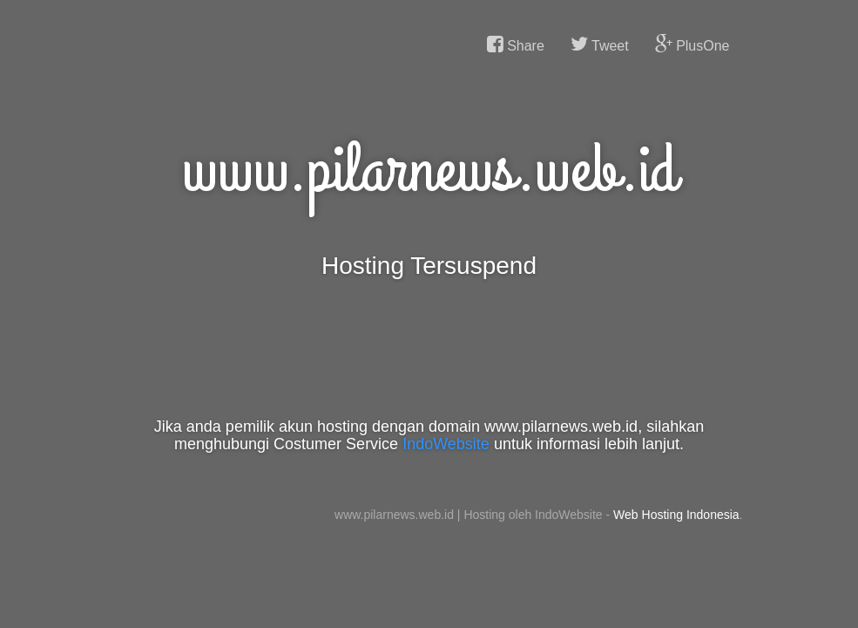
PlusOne (692, 44)
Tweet (600, 44)
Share (515, 44)
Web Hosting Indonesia (676, 515)
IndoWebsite (446, 444)
